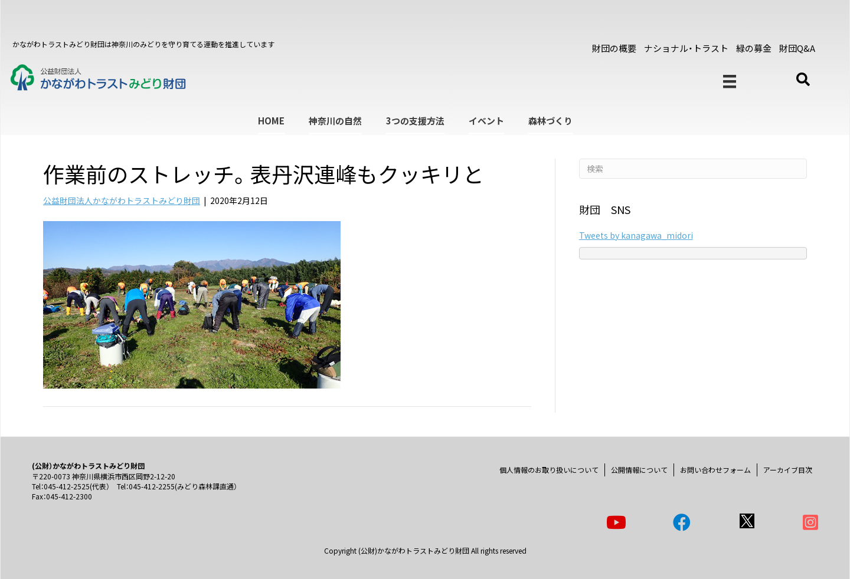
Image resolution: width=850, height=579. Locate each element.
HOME (271, 120)
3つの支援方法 (415, 120)
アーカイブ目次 (787, 470)
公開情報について (639, 470)
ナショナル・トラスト (686, 48)
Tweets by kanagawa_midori (636, 235)
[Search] (693, 169)
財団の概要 (614, 48)
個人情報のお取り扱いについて (549, 470)
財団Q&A (797, 48)
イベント (486, 120)
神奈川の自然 (335, 120)
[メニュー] (729, 82)
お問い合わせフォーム (715, 470)
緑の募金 (753, 48)
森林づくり (550, 120)
